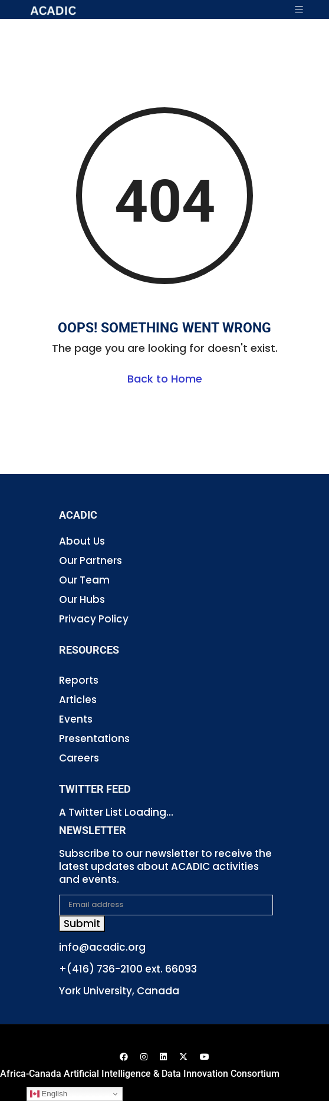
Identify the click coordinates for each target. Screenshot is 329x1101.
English (48, 1094)
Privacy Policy (94, 619)
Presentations (94, 738)
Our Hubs (82, 599)
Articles (78, 700)
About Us (82, 541)
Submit (82, 924)
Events (76, 719)
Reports (78, 680)
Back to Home (164, 378)
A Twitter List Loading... (116, 812)
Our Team (84, 580)
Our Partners (90, 560)
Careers (79, 758)
